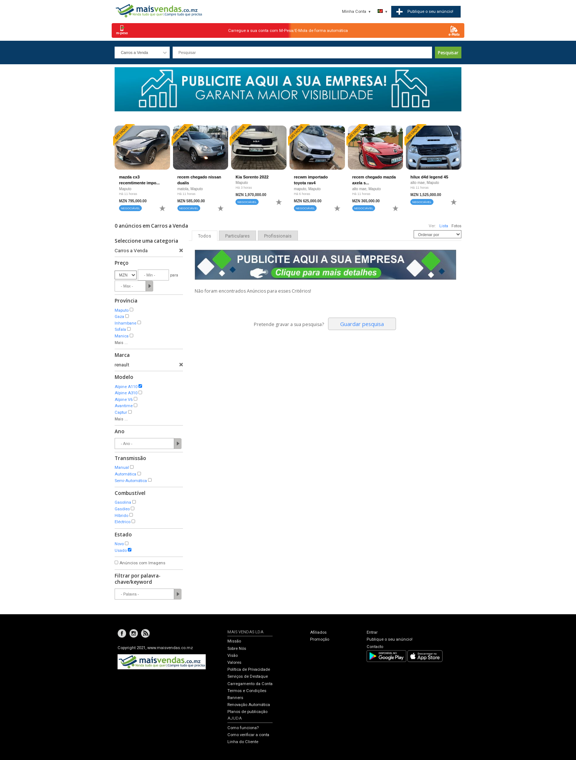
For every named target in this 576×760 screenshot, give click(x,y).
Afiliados (318, 632)
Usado (121, 550)
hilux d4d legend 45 (429, 177)
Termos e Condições (246, 690)
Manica (122, 336)
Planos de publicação (247, 711)
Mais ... (121, 343)
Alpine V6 (124, 399)
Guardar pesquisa (362, 323)
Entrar (372, 632)
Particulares (237, 236)
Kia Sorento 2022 (252, 177)
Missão (234, 641)
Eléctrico (122, 522)
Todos (204, 236)
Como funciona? (243, 727)
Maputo (122, 310)
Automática (125, 474)
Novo (119, 544)
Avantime (124, 405)
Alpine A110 (126, 386)
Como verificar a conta (248, 734)
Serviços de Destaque (247, 676)
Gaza (119, 316)
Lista (443, 226)
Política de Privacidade (248, 669)
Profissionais (278, 236)
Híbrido (121, 515)
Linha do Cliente (242, 741)
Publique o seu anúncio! (390, 639)
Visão (232, 655)
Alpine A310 (126, 393)
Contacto (375, 646)
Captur (121, 412)
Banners (235, 697)
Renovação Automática (248, 704)
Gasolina (123, 502)
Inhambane (125, 323)
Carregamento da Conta (250, 683)
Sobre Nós (236, 648)
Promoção (319, 639)
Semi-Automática (131, 480)
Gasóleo (122, 509)
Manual (122, 467)
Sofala (120, 329)
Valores (234, 662)
